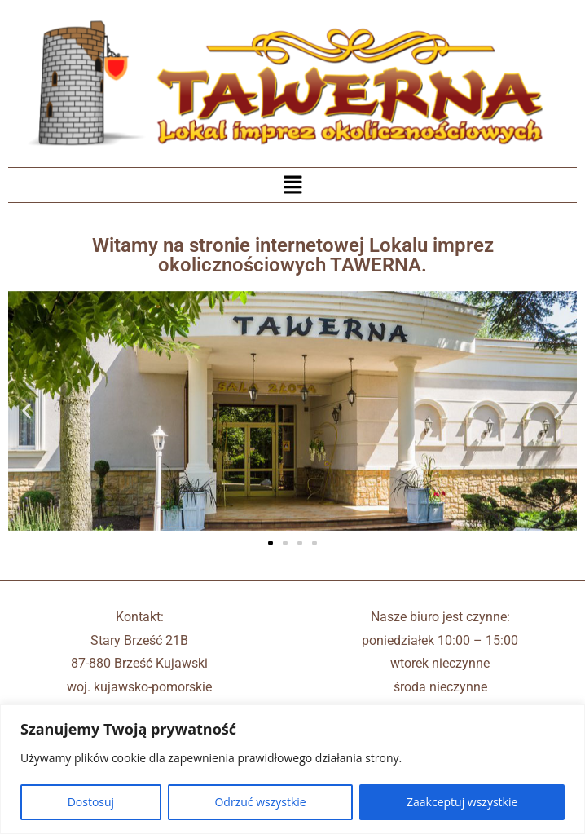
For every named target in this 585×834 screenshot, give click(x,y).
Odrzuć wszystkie (260, 802)
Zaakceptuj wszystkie (462, 802)
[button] (292, 185)
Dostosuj (91, 802)
